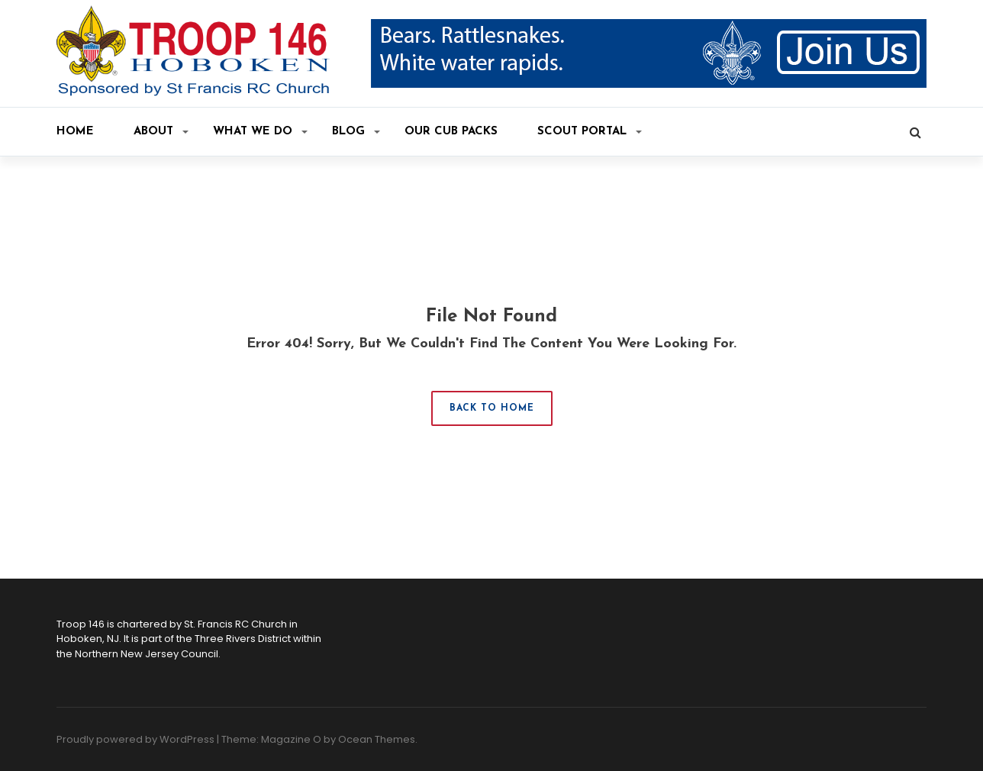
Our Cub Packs (451, 131)
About (161, 131)
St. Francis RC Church (235, 624)
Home (75, 131)
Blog (356, 131)
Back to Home (492, 408)
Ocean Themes (376, 739)
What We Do (260, 131)
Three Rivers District (243, 638)
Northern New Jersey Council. (148, 654)
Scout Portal (589, 131)
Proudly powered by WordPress (135, 739)
